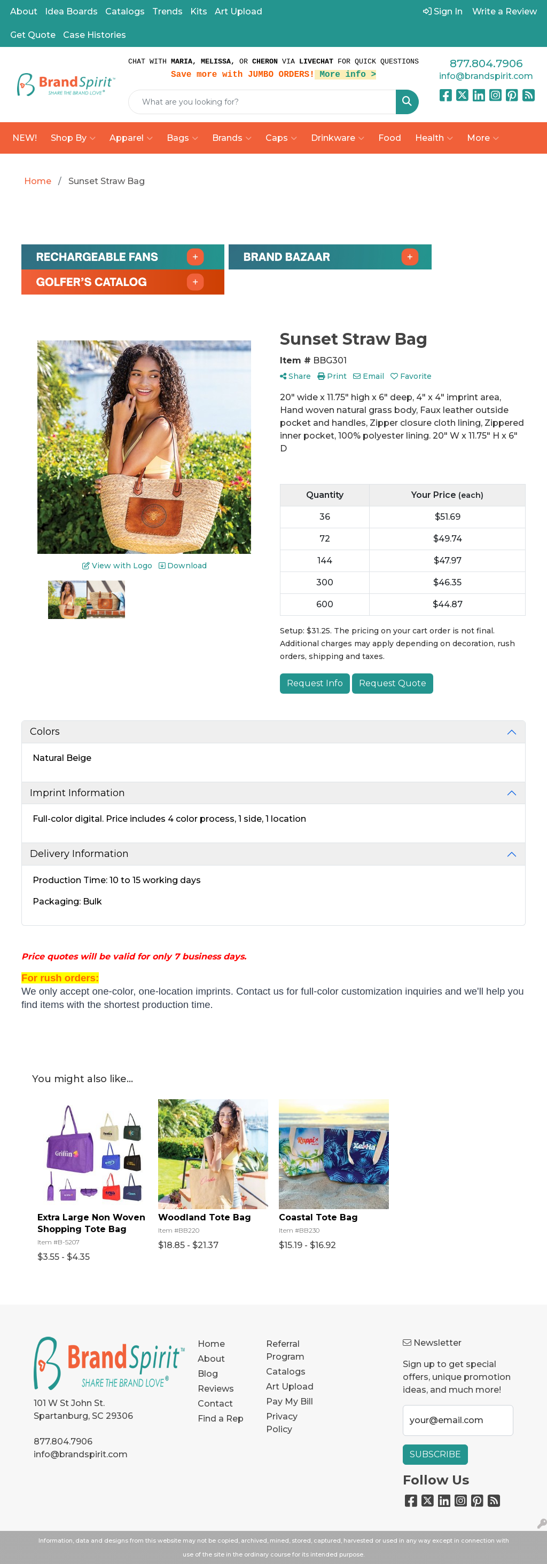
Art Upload (238, 11)
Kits (198, 11)
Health (434, 138)
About (23, 11)
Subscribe (435, 1454)
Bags (182, 138)
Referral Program (285, 1350)
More (483, 138)
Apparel (131, 138)
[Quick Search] (262, 102)
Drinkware (337, 138)
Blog (208, 1374)
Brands (232, 138)
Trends (167, 11)
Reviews (216, 1389)
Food (389, 138)
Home (211, 1344)
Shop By (73, 138)
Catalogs (125, 11)
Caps (281, 138)
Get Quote (33, 35)
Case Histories (94, 35)
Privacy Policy (282, 1422)
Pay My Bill (289, 1401)
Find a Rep (221, 1419)
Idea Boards (71, 11)
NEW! (24, 138)
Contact (215, 1404)
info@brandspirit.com (486, 76)
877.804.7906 (486, 63)
